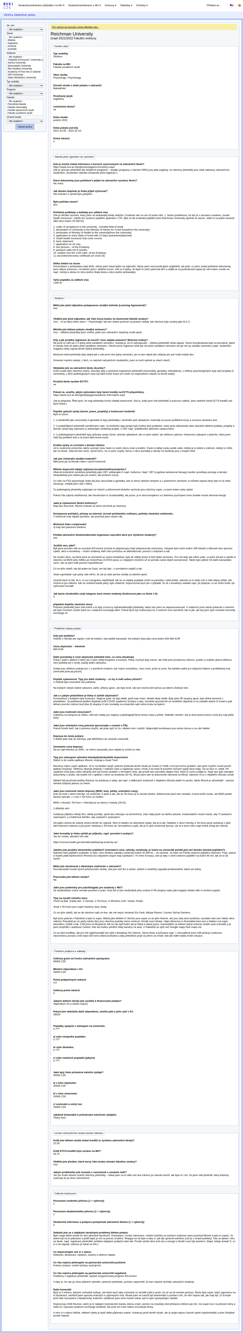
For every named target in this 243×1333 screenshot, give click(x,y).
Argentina (25, 43)
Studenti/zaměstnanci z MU (83, 5)
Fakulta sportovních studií (25, 110)
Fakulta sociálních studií (25, 113)
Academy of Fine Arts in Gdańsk (25, 71)
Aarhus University (25, 62)
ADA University (25, 74)
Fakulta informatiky (25, 107)
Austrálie (25, 49)
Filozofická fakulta (25, 104)
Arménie (25, 46)
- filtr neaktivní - (25, 37)
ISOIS (7, 14)
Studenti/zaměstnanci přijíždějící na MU (40, 5)
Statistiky (125, 5)
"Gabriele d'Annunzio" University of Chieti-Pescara (25, 59)
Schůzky (141, 5)
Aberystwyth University (25, 65)
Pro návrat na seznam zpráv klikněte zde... (76, 27)
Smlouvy (109, 5)
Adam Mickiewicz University (25, 77)
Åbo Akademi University (25, 68)
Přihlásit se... (214, 5)
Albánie (25, 40)
